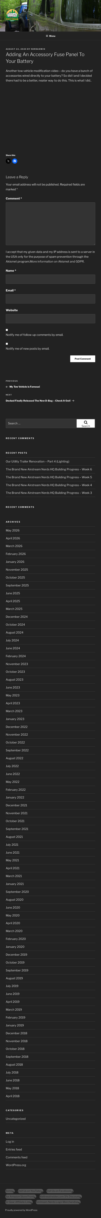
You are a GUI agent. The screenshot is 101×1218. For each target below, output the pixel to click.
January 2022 (15, 797)
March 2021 (14, 876)
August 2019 (14, 978)
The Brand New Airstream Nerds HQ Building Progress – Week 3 (49, 492)
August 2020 (14, 899)
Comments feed (16, 1157)
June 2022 (13, 774)
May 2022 (12, 781)
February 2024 (16, 656)
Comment (14, 198)
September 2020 (17, 891)
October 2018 (15, 1048)
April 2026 (13, 538)
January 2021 (15, 884)
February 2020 (16, 939)
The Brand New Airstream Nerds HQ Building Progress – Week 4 (49, 485)
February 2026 (16, 554)
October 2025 (15, 577)
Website (12, 310)
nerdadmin (38, 49)
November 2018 (17, 1041)
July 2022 (12, 766)
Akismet (11, 261)
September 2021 (17, 829)
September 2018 (17, 1056)
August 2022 (14, 758)
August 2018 (14, 1064)
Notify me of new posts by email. (27, 348)
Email (11, 290)
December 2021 (16, 805)
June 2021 (12, 852)
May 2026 (13, 530)
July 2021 (12, 844)
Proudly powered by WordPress (21, 1210)
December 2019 (16, 954)
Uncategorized (16, 1118)
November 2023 (17, 664)
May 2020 (13, 915)
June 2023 (13, 687)
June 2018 (13, 1080)
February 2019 (15, 1017)
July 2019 (12, 986)
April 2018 (13, 1096)
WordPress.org (16, 1165)
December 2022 (17, 727)
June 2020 (13, 907)
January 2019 (15, 1025)
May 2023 (13, 695)
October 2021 (15, 821)
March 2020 (14, 931)
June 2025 (13, 593)
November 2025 (17, 569)
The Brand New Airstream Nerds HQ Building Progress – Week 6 (49, 469)
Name (11, 270)
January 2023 (15, 719)
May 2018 (12, 1088)
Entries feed (14, 1149)
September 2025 (17, 585)
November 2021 (16, 813)
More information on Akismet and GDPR (57, 261)
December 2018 (16, 1033)
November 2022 (17, 734)
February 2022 (16, 789)
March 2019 (14, 1009)
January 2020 (15, 946)
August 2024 (14, 632)
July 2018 (12, 1072)
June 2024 (13, 648)
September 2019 (17, 970)
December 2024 (17, 616)
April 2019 (13, 1001)
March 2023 (14, 711)
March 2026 (14, 546)
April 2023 (13, 703)
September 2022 (17, 750)
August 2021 (14, 836)
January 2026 (15, 561)
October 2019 (15, 962)
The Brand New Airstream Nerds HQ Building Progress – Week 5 (49, 477)
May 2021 (12, 860)
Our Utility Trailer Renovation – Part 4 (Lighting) (37, 461)
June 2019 (13, 994)
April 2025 (13, 601)
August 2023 (14, 679)
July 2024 (12, 640)
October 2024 (15, 624)
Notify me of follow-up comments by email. (34, 334)
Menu (50, 36)
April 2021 (12, 868)
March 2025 (14, 609)
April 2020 (13, 923)
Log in (10, 1141)
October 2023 (15, 671)
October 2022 (15, 742)
